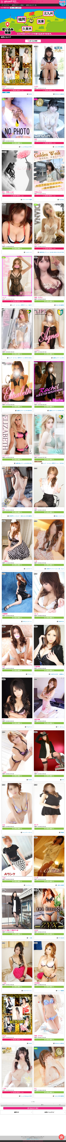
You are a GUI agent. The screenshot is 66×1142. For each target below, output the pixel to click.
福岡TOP (16, 1112)
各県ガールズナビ (49, 1112)
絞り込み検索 (33, 41)
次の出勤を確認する (17, 143)
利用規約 (28, 1139)
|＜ (6, 1104)
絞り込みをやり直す (33, 1108)
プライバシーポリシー (35, 1139)
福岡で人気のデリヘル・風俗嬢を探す (11, 2)
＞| (59, 1104)
